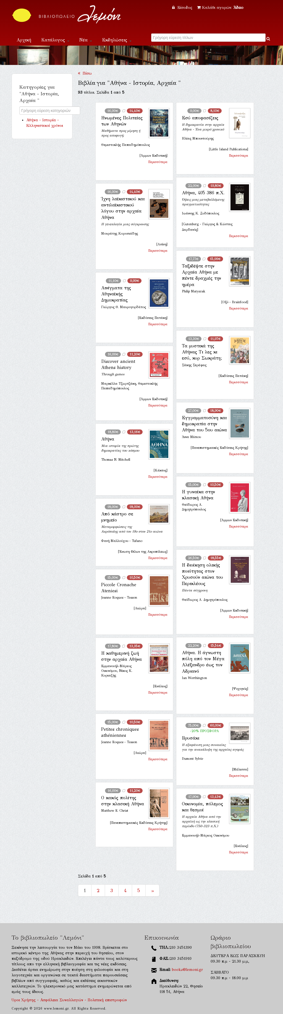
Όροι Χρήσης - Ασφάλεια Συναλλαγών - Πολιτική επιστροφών (69, 1000)
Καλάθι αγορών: (220, 7)
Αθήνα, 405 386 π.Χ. (203, 192)
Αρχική (24, 40)
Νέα (85, 40)
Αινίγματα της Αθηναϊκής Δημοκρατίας (116, 294)
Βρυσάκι (190, 738)
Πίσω (85, 73)
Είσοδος (183, 7)
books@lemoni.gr (187, 969)
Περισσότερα (157, 162)
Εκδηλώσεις (117, 40)
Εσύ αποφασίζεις (200, 117)
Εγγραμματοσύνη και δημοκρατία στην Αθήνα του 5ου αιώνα (204, 424)
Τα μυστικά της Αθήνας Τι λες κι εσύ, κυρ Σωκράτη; (202, 352)
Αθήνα (107, 439)
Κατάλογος (55, 40)
